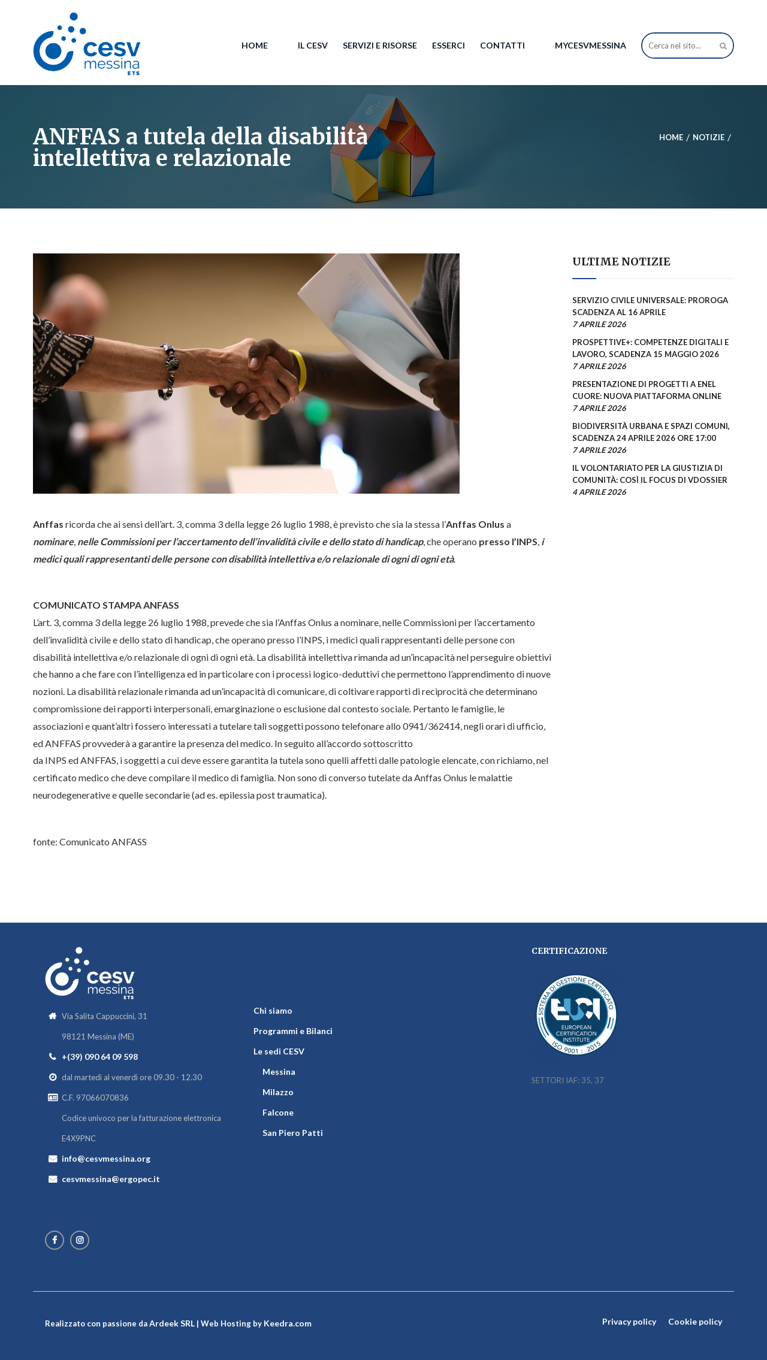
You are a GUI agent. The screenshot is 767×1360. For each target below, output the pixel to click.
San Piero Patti (292, 1133)
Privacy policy (629, 1321)
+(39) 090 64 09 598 (100, 1056)
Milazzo (278, 1092)
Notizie (708, 137)
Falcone (278, 1112)
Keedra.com (288, 1323)
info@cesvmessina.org (106, 1158)
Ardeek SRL (172, 1323)
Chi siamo (272, 1010)
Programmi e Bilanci (293, 1031)
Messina (278, 1071)
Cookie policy (695, 1321)
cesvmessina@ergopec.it (111, 1179)
